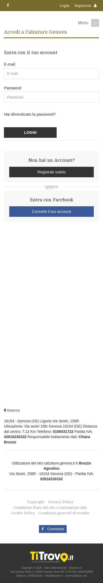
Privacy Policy (60, 502)
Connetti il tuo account (51, 211)
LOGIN (30, 132)
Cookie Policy (23, 513)
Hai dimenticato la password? (30, 114)
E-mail (9, 64)
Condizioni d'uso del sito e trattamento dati (50, 507)
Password (12, 88)
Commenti (53, 529)
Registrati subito (51, 172)
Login (64, 6)
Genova (11, 410)
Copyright (36, 502)
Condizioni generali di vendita (63, 513)
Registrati (83, 6)
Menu (83, 23)
